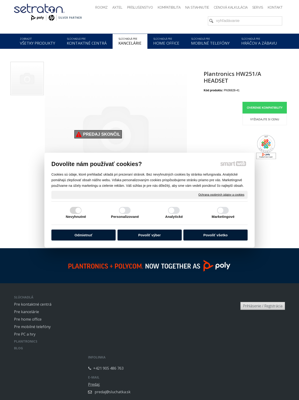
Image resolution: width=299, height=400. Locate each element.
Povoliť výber (149, 235)
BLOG (18, 348)
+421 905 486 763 (113, 308)
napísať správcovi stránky (138, 385)
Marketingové (223, 217)
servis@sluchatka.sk (195, 346)
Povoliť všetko (215, 235)
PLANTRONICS (25, 341)
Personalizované (125, 217)
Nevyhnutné (76, 217)
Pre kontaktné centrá (32, 304)
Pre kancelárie (26, 311)
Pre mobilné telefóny (32, 326)
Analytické (174, 217)
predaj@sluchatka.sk (196, 311)
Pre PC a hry (25, 334)
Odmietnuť (84, 235)
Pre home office (28, 319)
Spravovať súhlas (221, 385)
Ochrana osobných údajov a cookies (221, 194)
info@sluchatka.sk (194, 329)
